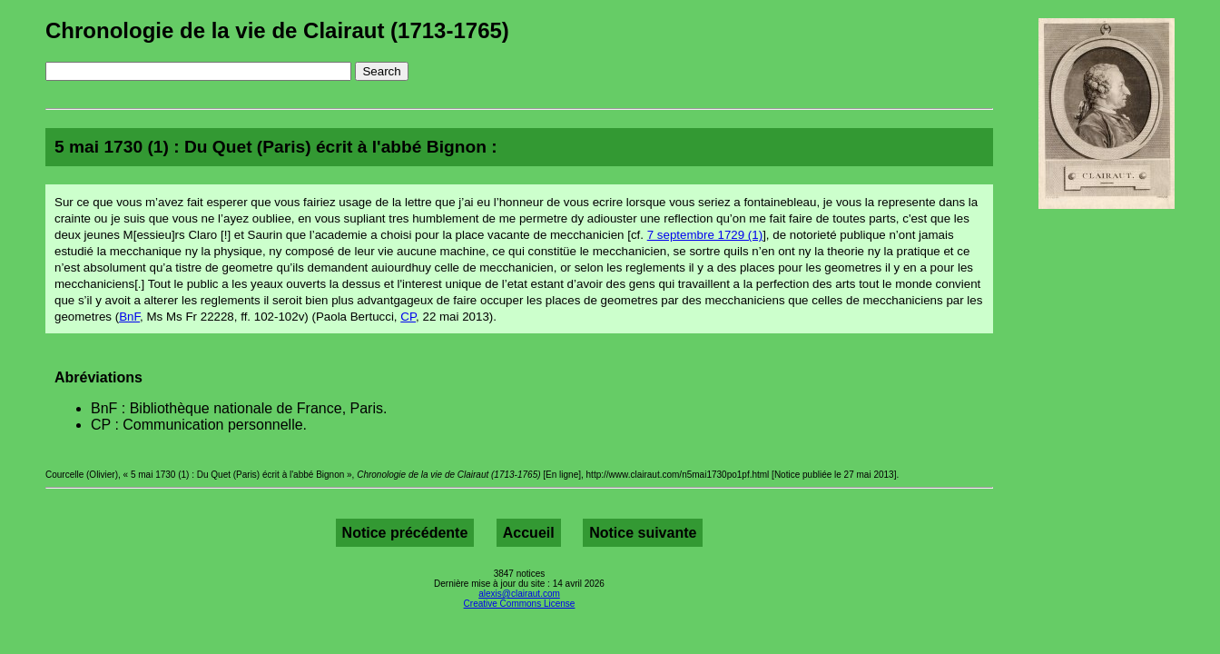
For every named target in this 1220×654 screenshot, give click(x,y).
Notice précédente (405, 532)
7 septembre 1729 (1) (704, 235)
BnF (129, 316)
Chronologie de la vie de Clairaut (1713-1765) (277, 30)
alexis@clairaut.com (519, 594)
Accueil (529, 532)
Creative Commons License (520, 604)
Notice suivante (642, 532)
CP (408, 316)
